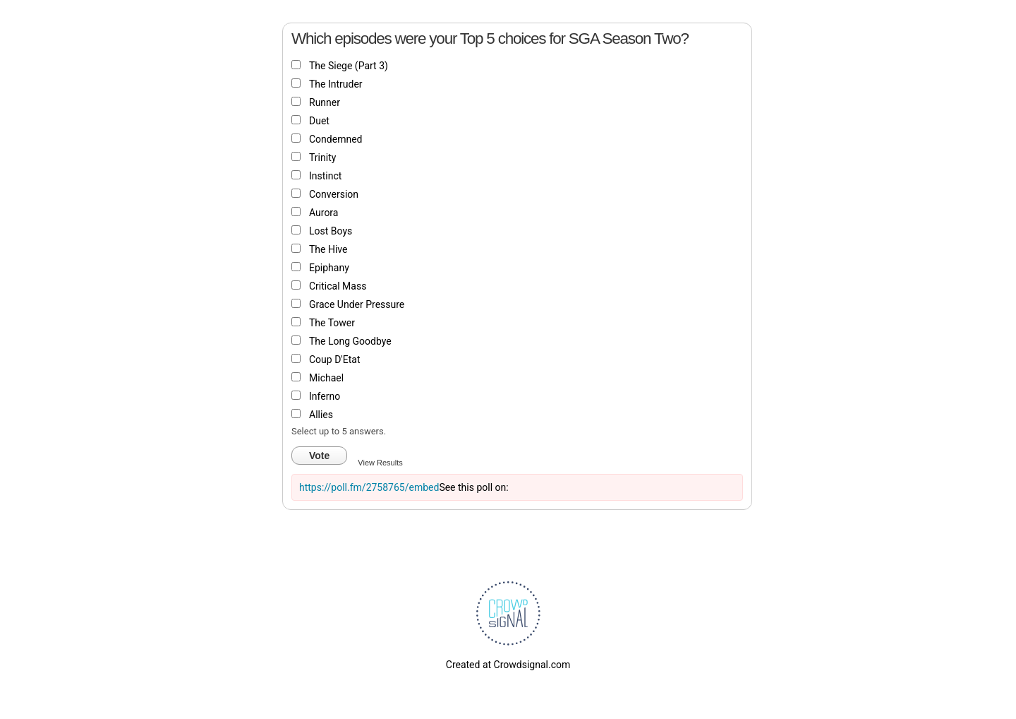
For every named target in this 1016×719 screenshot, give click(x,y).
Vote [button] (319, 455)
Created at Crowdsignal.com (508, 664)
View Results (380, 462)
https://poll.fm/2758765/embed (369, 487)
